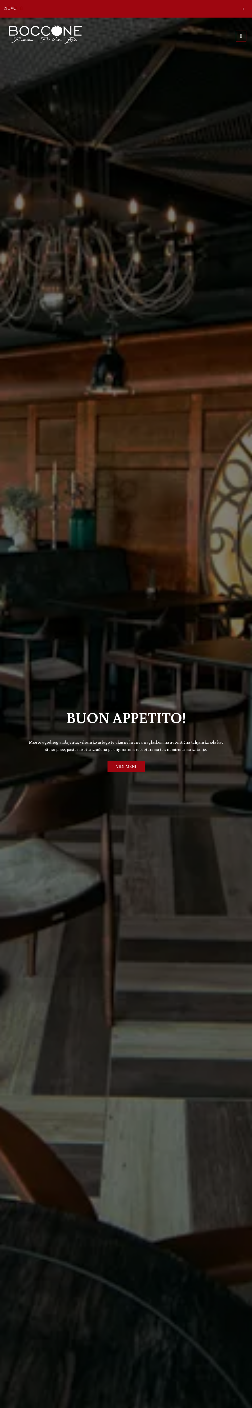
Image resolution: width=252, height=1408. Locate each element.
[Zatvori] (243, 8)
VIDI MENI (126, 766)
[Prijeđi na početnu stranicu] (45, 35)
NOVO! (14, 7)
